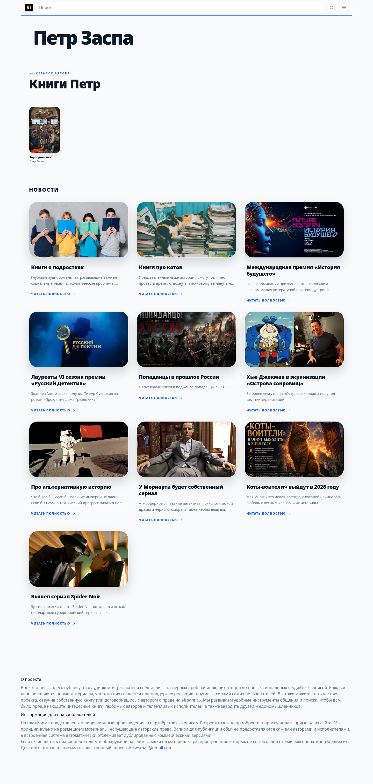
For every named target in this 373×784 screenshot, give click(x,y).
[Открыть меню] (344, 7)
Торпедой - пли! (41, 157)
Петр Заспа (37, 161)
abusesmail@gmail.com (149, 748)
